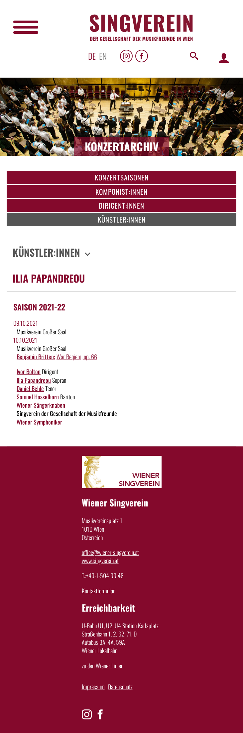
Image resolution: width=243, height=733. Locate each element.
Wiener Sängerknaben (41, 405)
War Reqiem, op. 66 (77, 356)
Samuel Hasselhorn (38, 396)
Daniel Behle (30, 388)
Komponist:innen (121, 191)
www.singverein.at (100, 560)
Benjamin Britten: (36, 356)
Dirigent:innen (121, 205)
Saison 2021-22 (39, 307)
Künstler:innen (122, 219)
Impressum (93, 686)
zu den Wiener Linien (102, 665)
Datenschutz (120, 686)
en (103, 56)
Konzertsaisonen (122, 177)
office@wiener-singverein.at (110, 552)
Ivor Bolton (29, 371)
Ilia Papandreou (34, 380)
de (92, 56)
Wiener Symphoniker (39, 422)
